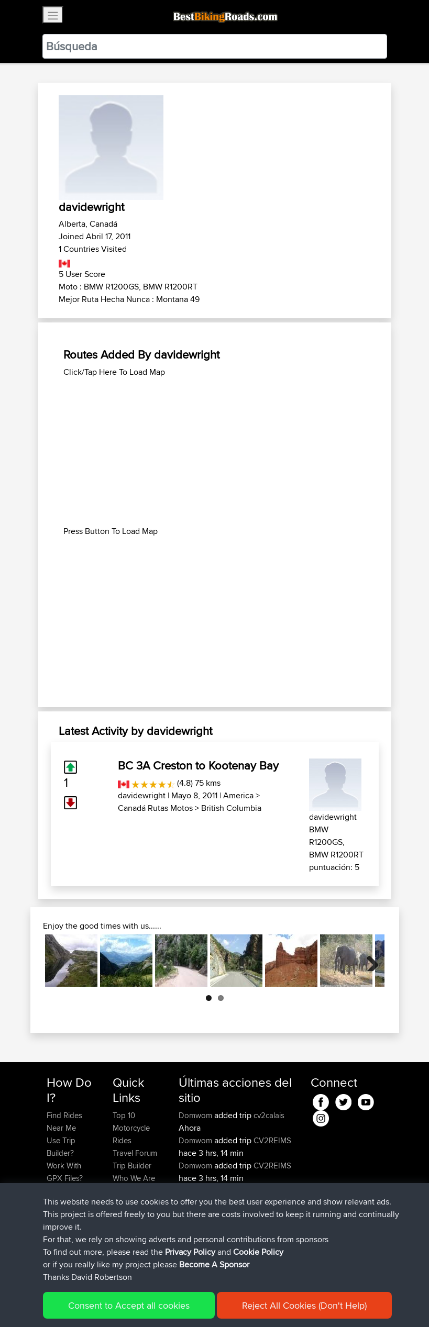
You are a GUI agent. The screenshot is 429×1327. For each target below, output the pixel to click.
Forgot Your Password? (67, 1197)
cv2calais (269, 1115)
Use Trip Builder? (61, 1146)
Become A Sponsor (64, 1222)
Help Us (126, 1203)
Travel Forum (135, 1152)
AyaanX (193, 1190)
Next (368, 960)
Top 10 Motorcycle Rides (131, 1128)
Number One (269, 1190)
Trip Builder (132, 1165)
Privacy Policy (187, 1303)
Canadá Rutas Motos (155, 808)
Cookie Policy (239, 1303)
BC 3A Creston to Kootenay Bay (198, 765)
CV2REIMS (272, 1140)
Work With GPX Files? (65, 1172)
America (238, 795)
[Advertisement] (214, 451)
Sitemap (144, 1303)
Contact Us (131, 1190)
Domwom (196, 1115)
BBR (253, 1240)
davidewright (142, 795)
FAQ (54, 1240)
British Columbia (231, 808)
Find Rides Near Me (64, 1121)
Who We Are (134, 1178)
